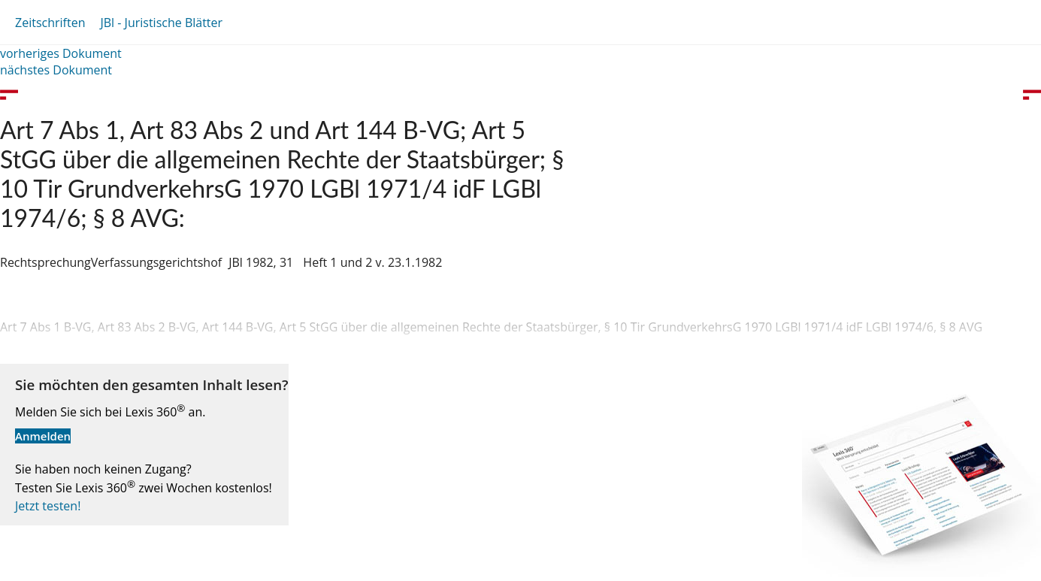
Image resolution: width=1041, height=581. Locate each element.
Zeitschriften (50, 22)
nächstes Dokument (56, 70)
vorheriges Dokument (61, 53)
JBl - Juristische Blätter (161, 22)
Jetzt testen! (47, 506)
